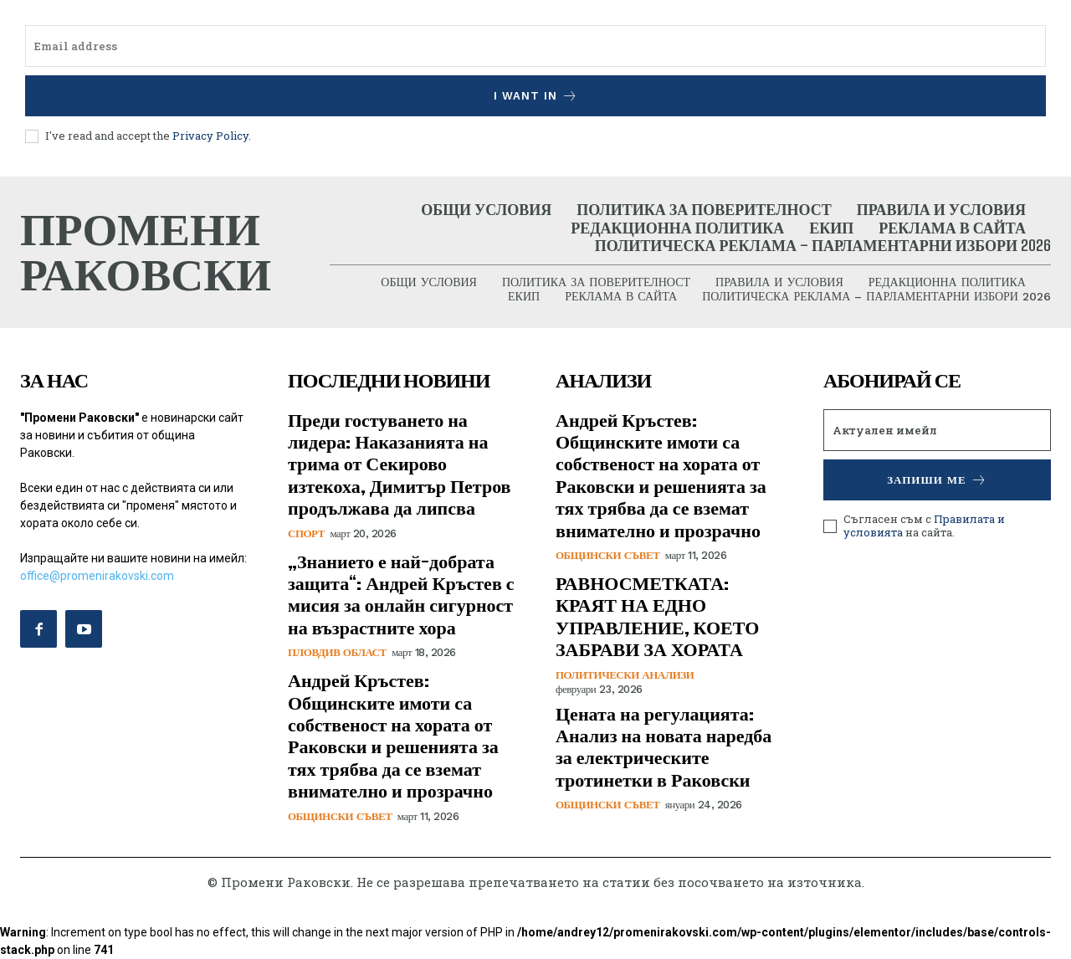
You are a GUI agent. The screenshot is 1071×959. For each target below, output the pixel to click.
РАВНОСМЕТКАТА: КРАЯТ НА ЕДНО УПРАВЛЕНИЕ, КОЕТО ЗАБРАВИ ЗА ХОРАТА (657, 616)
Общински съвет (340, 816)
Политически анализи (625, 675)
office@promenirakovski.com (97, 575)
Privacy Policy (210, 135)
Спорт (306, 533)
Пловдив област (337, 653)
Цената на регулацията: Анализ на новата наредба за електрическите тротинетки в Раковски (663, 746)
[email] (535, 46)
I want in (536, 96)
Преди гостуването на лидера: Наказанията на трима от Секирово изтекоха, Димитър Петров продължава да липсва (399, 464)
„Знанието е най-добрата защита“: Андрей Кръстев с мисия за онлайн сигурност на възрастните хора (401, 594)
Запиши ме (936, 480)
